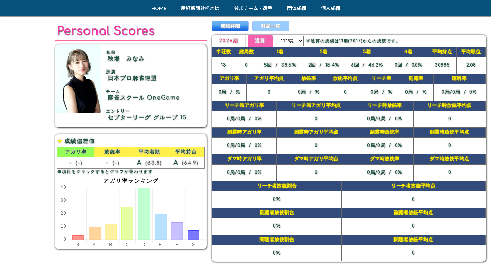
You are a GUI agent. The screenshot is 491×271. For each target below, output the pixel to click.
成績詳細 (230, 26)
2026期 (228, 40)
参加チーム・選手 (253, 8)
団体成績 (296, 8)
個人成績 (330, 8)
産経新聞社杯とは (200, 8)
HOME (158, 8)
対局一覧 (270, 26)
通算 (260, 40)
